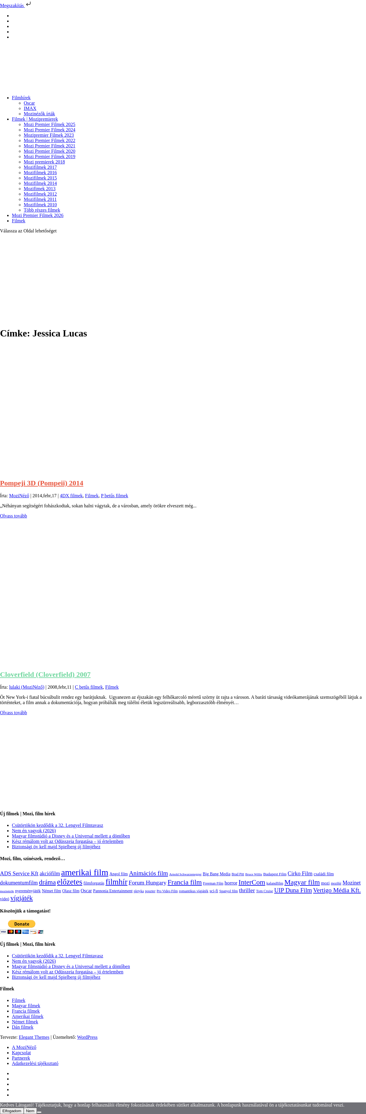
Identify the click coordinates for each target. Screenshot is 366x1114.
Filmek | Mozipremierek (35, 119)
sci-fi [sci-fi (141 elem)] (214, 891)
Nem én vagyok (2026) (34, 830)
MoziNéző (19, 495)
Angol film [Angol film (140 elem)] (119, 874)
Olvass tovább (13, 515)
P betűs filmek (114, 495)
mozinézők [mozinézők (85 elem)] (7, 891)
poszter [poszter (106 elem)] (150, 891)
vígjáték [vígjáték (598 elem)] (21, 898)
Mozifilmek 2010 (40, 204)
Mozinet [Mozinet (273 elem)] (352, 883)
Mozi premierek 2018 (44, 161)
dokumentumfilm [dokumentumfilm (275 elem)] (19, 883)
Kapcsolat (21, 1052)
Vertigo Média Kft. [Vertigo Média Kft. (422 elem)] (337, 890)
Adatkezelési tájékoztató (35, 1063)
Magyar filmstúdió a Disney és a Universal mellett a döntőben (71, 835)
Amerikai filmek (27, 1016)
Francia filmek (26, 1011)
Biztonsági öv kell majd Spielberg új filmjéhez (56, 846)
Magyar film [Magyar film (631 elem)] (302, 882)
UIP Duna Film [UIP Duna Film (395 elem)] (293, 890)
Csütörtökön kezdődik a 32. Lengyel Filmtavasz (57, 825)
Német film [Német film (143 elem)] (51, 890)
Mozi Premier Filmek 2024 (49, 129)
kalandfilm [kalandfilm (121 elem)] (274, 883)
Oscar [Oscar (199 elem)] (86, 890)
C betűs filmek (89, 687)
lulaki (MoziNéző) (27, 687)
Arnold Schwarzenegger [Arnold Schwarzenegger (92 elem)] (185, 874)
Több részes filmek (42, 210)
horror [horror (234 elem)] (230, 883)
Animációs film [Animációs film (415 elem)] (148, 873)
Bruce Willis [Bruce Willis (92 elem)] (253, 874)
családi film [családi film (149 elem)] (324, 873)
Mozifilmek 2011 (40, 199)
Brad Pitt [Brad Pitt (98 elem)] (238, 874)
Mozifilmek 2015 (40, 177)
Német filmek (25, 1021)
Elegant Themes (34, 1037)
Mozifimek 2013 (40, 188)
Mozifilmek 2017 (40, 167)
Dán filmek (22, 1027)
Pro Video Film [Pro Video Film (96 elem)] (167, 891)
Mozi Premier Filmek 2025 (49, 124)
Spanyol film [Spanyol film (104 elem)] (228, 891)
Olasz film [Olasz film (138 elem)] (71, 891)
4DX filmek (71, 495)
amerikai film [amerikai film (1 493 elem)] (84, 872)
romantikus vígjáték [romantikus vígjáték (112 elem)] (193, 891)
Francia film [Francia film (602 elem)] (185, 882)
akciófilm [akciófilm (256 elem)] (49, 874)
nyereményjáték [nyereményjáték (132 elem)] (28, 891)
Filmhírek (21, 97)
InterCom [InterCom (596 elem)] (252, 882)
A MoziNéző (24, 1047)
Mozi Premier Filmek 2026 (38, 215)
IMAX (30, 108)
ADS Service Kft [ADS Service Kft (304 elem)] (19, 873)
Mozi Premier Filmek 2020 (49, 151)
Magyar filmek (26, 1005)
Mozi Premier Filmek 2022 (49, 140)
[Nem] (39, 1112)
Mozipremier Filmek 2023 (49, 135)
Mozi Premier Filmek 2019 (49, 156)
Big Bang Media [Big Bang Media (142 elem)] (216, 873)
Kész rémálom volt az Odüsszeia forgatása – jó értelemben (67, 841)
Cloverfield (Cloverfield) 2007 (45, 674)
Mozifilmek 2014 (40, 183)
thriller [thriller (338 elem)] (247, 890)
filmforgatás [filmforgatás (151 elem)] (93, 883)
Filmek (18, 220)
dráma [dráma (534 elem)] (47, 882)
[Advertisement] (183, 280)
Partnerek (21, 1057)
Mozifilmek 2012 (40, 193)
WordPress (87, 1037)
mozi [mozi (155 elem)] (325, 883)
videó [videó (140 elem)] (4, 899)
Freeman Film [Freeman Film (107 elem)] (213, 883)
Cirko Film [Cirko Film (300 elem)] (300, 873)
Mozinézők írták (39, 113)
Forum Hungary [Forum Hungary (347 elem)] (147, 882)
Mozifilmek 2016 (40, 172)
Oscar (29, 103)
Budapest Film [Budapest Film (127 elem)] (274, 874)
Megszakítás (16, 5)
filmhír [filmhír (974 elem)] (116, 881)
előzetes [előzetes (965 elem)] (69, 881)
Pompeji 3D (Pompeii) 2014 (41, 483)
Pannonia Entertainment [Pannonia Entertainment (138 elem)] (112, 891)
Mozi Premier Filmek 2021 (49, 145)
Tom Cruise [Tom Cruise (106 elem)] (264, 891)
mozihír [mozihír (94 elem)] (336, 883)
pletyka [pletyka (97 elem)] (139, 891)
